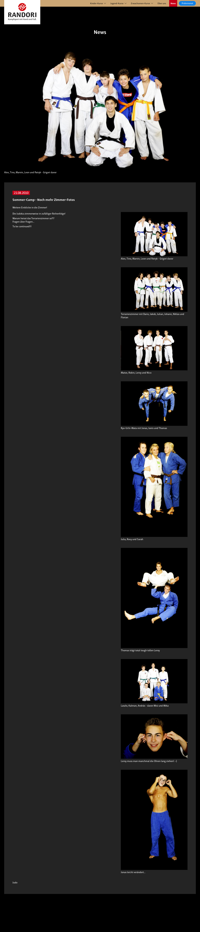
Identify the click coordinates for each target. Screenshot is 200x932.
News (173, 3)
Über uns (162, 3)
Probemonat (187, 3)
